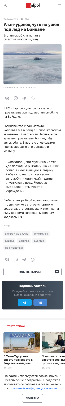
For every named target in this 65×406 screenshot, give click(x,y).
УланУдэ (24, 240)
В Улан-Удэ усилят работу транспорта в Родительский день (18, 359)
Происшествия (14, 247)
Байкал (9, 240)
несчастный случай (16, 233)
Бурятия (39, 240)
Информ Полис (33, 5)
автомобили (41, 233)
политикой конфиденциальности (33, 388)
